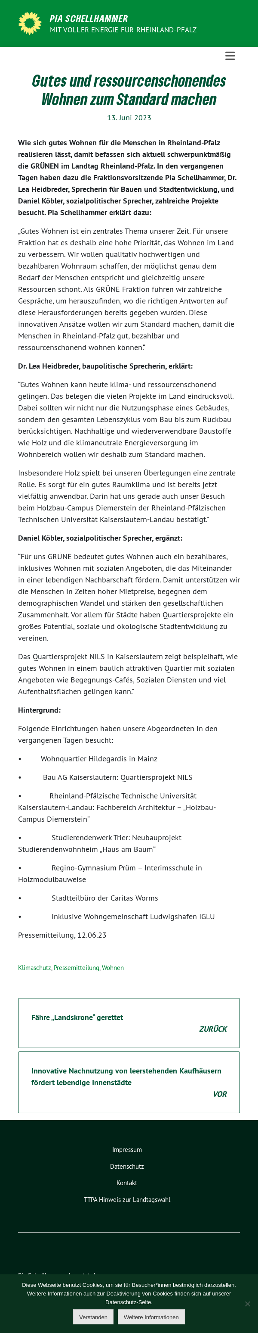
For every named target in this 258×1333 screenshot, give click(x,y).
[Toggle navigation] (230, 56)
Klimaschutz (34, 968)
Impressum (127, 1149)
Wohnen (113, 968)
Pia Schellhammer (89, 18)
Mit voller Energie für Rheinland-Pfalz (124, 29)
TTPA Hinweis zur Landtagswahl (127, 1199)
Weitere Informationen (151, 1317)
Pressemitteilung (76, 968)
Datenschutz (127, 1166)
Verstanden (93, 1317)
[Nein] (247, 1303)
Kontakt (127, 1183)
